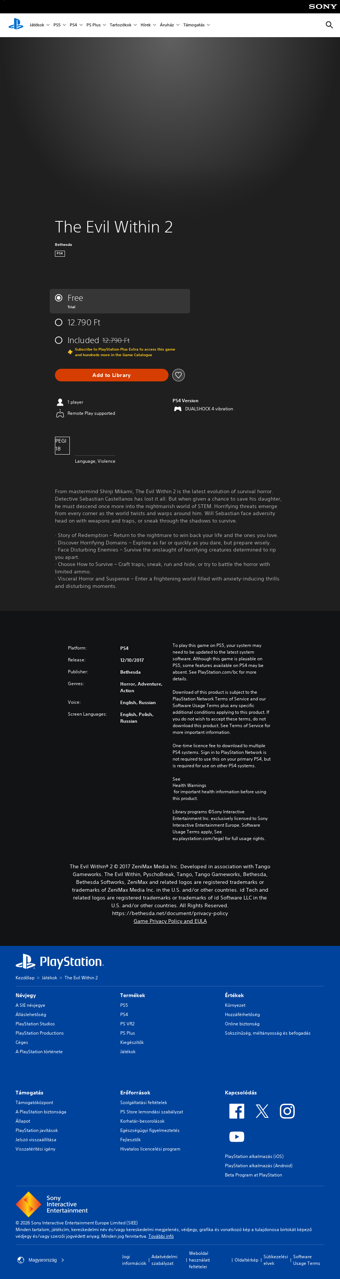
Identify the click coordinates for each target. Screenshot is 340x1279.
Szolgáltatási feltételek (143, 1102)
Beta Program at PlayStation (253, 1175)
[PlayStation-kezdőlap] (16, 25)
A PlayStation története (39, 1051)
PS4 (73, 25)
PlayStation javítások (37, 1130)
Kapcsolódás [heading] (241, 1092)
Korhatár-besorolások (142, 1121)
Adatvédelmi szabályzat (164, 1259)
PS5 (57, 25)
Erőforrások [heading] (135, 1092)
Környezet (235, 1005)
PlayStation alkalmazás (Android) (258, 1165)
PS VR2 (127, 1024)
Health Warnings (189, 785)
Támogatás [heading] (29, 1092)
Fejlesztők (130, 1139)
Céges (22, 1042)
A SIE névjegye (30, 1005)
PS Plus (93, 25)
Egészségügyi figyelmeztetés (150, 1130)
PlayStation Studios (35, 1024)
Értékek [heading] (234, 995)
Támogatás (194, 25)
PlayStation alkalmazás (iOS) (254, 1156)
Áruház (167, 25)
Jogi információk (134, 1259)
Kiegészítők (132, 1042)
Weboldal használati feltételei (199, 1260)
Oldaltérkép (246, 1260)
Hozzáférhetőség (242, 1014)
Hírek (146, 25)
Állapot (23, 1121)
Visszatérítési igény (35, 1149)
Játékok (37, 25)
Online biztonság (242, 1024)
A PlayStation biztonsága (41, 1112)
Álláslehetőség (31, 1014)
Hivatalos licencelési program (150, 1149)
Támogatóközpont (34, 1102)
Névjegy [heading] (26, 995)
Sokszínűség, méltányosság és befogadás (268, 1033)
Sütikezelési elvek (276, 1259)
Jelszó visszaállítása (36, 1139)
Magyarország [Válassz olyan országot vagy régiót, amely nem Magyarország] (41, 1260)
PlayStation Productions (40, 1033)
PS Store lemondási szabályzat (151, 1112)
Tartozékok (120, 25)
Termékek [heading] (132, 995)
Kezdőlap (25, 977)
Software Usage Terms (306, 1259)
